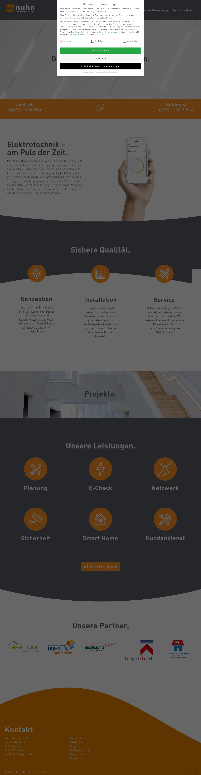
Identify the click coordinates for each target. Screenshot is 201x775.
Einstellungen (78, 35)
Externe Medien (131, 41)
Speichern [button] (100, 58)
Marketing (97, 41)
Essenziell (66, 41)
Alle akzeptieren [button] (100, 50)
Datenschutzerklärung (108, 32)
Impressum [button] (114, 72)
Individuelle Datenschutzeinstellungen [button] (100, 66)
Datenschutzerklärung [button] (102, 72)
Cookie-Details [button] (88, 72)
